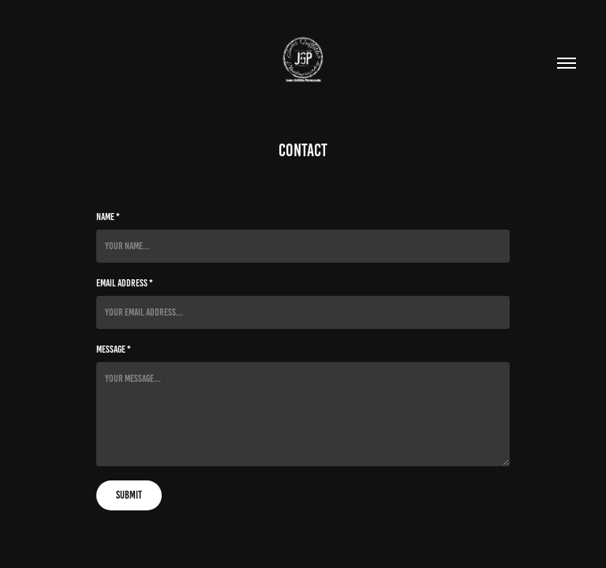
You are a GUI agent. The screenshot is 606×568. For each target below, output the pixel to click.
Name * (108, 216)
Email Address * (124, 283)
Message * (113, 349)
